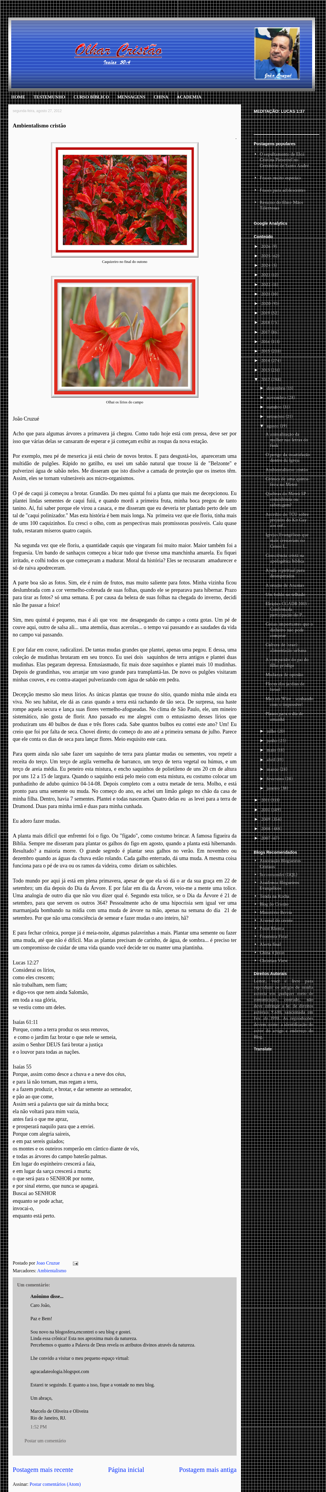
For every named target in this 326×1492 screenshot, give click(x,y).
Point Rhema (272, 928)
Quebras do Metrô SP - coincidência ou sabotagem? (287, 499)
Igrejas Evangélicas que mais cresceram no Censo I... (287, 540)
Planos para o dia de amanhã (284, 716)
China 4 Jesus (272, 953)
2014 (266, 361)
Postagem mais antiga (208, 1469)
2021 (266, 294)
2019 (266, 313)
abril (271, 760)
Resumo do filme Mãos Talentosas (281, 205)
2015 (266, 351)
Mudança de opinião (284, 675)
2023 (266, 275)
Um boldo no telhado (285, 594)
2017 (266, 332)
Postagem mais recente (43, 1469)
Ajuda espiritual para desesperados (285, 573)
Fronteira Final (274, 936)
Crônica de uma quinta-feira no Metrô (288, 482)
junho (273, 741)
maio (272, 750)
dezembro (276, 388)
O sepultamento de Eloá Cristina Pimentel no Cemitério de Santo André (284, 160)
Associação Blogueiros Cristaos (280, 863)
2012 (266, 379)
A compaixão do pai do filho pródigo (287, 662)
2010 (266, 810)
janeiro (274, 788)
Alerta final (270, 944)
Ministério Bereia (276, 912)
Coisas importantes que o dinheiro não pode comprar (289, 629)
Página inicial (126, 1469)
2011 (266, 800)
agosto (273, 426)
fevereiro (276, 779)
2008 (266, 829)
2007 (266, 838)
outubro (275, 407)
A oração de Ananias (285, 585)
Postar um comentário (45, 1440)
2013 (266, 370)
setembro (276, 416)
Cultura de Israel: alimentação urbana (286, 648)
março (273, 769)
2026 (266, 246)
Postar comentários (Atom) (55, 1484)
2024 (266, 265)
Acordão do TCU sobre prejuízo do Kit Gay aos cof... (287, 520)
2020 (266, 303)
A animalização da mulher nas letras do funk (287, 440)
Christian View (274, 961)
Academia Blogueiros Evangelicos (279, 885)
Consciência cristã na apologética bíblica (285, 558)
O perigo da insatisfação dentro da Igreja (288, 457)
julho (272, 731)
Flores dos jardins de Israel (285, 687)
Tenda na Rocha (274, 896)
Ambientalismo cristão (287, 470)
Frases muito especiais (280, 178)
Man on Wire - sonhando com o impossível (289, 701)
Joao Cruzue (48, 1262)
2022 (266, 285)
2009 (266, 819)
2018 (266, 322)
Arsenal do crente (276, 920)
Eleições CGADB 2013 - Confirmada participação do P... (288, 609)
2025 (266, 256)
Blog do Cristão (274, 904)
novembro (277, 398)
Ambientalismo (51, 1270)
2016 (266, 342)
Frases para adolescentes (283, 190)
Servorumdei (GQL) (278, 875)
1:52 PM (38, 1426)
